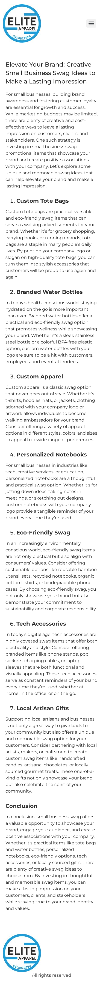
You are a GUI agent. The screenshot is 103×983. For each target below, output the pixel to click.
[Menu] (91, 23)
